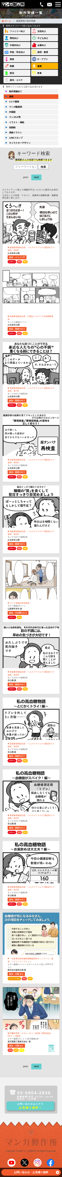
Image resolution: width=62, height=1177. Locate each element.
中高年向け (15, 45)
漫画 (8, 96)
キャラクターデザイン (17, 143)
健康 (39, 66)
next (36, 177)
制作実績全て (13, 91)
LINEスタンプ (13, 138)
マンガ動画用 (13, 107)
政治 (12, 73)
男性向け (14, 38)
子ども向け (42, 38)
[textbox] (25, 167)
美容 (12, 59)
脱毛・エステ (16, 80)
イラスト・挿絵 (14, 122)
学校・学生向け (17, 52)
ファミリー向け (17, 31)
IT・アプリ (42, 59)
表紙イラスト (13, 132)
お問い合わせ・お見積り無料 (36, 1173)
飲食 (39, 73)
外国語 (10, 112)
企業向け (41, 45)
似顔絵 (10, 127)
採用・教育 (42, 52)
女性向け (41, 31)
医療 (12, 66)
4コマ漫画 (11, 101)
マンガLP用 (12, 117)
